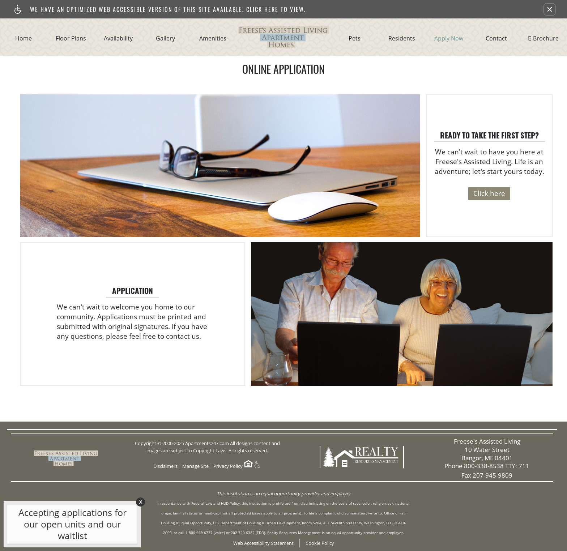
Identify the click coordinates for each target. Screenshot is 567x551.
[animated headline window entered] (70, 526)
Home (23, 38)
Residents (401, 38)
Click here (489, 193)
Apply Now (448, 38)
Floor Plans (71, 38)
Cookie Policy (320, 543)
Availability (118, 38)
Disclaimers (165, 466)
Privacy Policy (228, 466)
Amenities (212, 38)
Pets (355, 38)
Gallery (165, 38)
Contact (496, 38)
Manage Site (195, 466)
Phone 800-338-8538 (486, 466)
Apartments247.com (207, 443)
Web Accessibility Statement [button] (263, 543)
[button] (549, 9)
